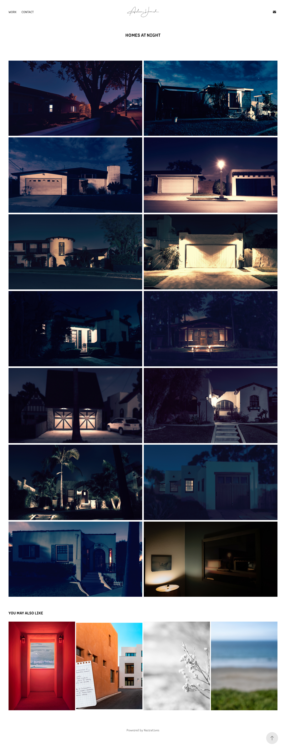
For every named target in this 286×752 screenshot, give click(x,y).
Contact (27, 12)
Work (12, 12)
